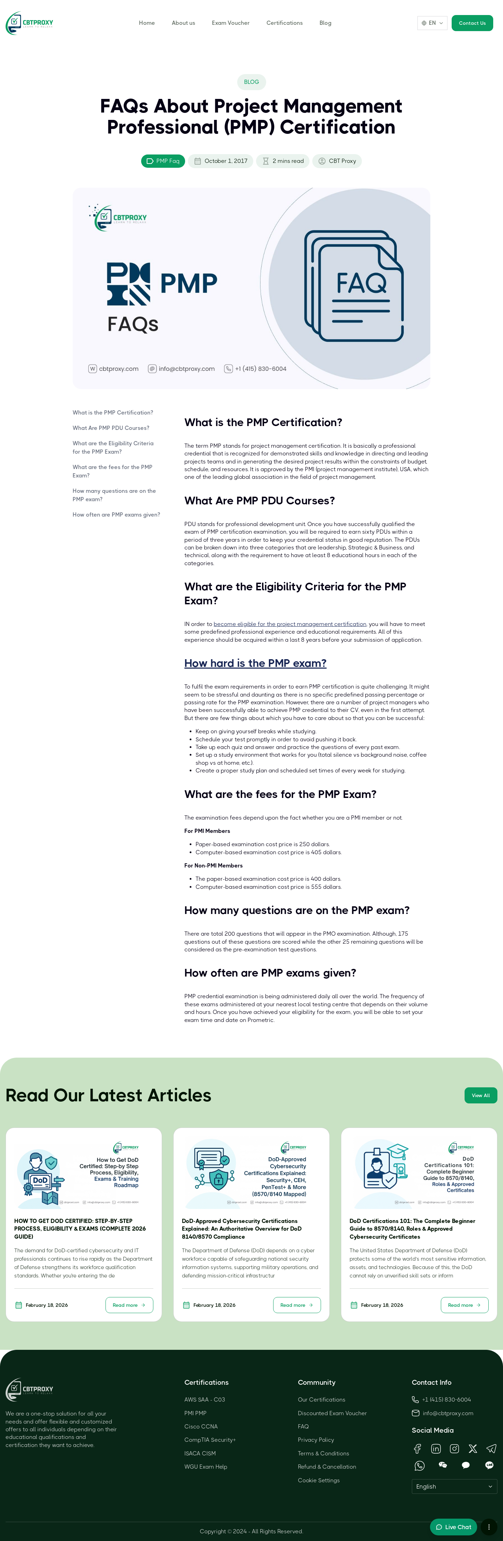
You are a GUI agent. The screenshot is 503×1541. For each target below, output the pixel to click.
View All (481, 1095)
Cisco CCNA (201, 1426)
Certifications (285, 23)
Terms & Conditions (323, 1453)
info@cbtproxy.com (448, 1413)
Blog (325, 23)
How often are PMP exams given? (116, 514)
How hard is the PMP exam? (255, 663)
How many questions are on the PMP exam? (114, 495)
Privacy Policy (316, 1439)
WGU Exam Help (205, 1466)
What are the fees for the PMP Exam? (113, 471)
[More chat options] (489, 1527)
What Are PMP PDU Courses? (111, 428)
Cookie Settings (319, 1480)
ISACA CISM (200, 1453)
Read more (129, 1305)
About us (183, 23)
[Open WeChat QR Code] (443, 1466)
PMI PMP (195, 1413)
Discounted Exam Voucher (332, 1413)
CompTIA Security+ (210, 1439)
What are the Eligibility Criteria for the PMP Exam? (113, 447)
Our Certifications (321, 1399)
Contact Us (472, 23)
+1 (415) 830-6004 (441, 1399)
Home (147, 23)
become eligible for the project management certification (290, 624)
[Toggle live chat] (453, 1527)
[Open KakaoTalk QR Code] (466, 1466)
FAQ (303, 1426)
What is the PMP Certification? (113, 412)
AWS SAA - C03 (204, 1399)
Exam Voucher (231, 23)
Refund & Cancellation (327, 1466)
